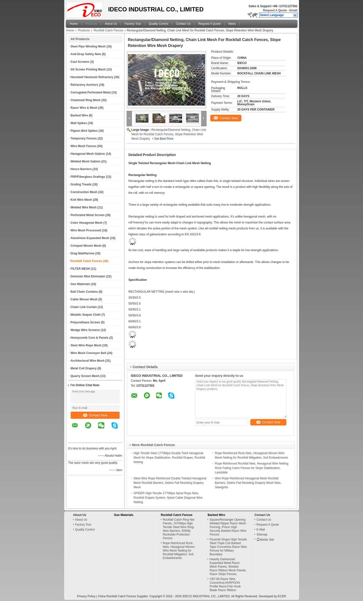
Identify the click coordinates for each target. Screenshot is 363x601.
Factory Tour (133, 23)
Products (91, 23)
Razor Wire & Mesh (84, 108)
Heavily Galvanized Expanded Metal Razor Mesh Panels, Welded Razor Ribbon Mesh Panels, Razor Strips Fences (228, 566)
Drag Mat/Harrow (82, 253)
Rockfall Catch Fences (108, 30)
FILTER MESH (80, 268)
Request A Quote (275, 10)
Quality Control (158, 23)
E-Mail (260, 529)
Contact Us (183, 23)
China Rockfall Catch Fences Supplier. (123, 596)
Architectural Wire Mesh (88, 360)
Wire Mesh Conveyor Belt (89, 353)
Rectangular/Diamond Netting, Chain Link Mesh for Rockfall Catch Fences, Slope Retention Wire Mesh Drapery (168, 134)
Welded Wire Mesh (84, 207)
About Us (111, 23)
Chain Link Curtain (84, 307)
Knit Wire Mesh (81, 199)
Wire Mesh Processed (86, 230)
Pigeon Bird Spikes (84, 131)
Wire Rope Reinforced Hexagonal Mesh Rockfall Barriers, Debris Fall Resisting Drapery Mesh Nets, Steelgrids (248, 483)
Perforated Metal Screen (88, 215)
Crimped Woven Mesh (86, 245)
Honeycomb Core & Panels (89, 337)
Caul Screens (80, 62)
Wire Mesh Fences (84, 146)
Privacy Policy (86, 596)
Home (74, 23)
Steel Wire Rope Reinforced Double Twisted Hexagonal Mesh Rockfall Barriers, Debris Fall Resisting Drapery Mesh (170, 483)
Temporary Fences (84, 138)
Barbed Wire (79, 115)
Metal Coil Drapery (84, 368)
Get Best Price (163, 138)
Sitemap (261, 534)
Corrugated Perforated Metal (91, 92)
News (232, 23)
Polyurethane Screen (85, 322)
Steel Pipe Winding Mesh (88, 46)
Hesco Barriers (81, 169)
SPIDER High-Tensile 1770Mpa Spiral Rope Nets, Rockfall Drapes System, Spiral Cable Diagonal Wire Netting (168, 497)
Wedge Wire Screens (85, 330)
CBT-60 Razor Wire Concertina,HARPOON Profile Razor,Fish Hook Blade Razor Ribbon (225, 584)
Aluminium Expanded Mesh (90, 238)
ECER (282, 596)
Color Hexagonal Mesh (87, 222)
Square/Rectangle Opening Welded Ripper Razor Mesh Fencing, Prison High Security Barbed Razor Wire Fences (228, 527)
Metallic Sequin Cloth (86, 314)
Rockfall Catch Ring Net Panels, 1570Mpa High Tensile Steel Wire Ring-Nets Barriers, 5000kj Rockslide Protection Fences (178, 529)
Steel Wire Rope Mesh (86, 345)
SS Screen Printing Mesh (88, 69)
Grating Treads (81, 184)
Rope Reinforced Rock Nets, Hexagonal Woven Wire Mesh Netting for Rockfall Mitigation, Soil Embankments (179, 550)
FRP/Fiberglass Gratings (88, 176)
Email (293, 10)
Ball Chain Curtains (84, 291)
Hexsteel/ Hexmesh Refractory (92, 77)
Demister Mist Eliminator (88, 276)
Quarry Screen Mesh (85, 376)
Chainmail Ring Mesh (86, 100)
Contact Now (95, 415)
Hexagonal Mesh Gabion (88, 154)
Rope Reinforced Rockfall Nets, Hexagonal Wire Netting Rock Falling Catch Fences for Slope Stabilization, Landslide (251, 468)
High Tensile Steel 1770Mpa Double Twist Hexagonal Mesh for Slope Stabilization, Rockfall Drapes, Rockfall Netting (169, 457)
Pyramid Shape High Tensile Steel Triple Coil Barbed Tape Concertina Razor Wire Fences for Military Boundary (228, 547)
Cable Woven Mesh (84, 299)
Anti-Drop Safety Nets (86, 54)
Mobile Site (265, 539)
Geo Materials (80, 284)
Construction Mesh (84, 192)
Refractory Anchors (84, 85)
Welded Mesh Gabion (86, 161)
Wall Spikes (79, 123)
